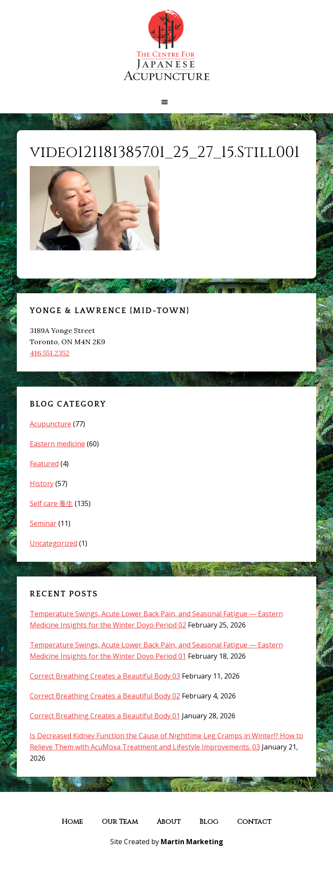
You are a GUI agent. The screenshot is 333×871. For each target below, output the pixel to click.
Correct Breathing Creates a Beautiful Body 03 (105, 676)
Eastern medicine (57, 443)
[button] (166, 102)
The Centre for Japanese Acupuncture (167, 45)
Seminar (43, 523)
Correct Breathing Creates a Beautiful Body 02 (105, 696)
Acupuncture (50, 424)
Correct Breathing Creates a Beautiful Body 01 (105, 715)
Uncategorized (53, 543)
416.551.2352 (50, 353)
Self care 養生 (51, 503)
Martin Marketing (192, 841)
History (42, 483)
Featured (44, 463)
